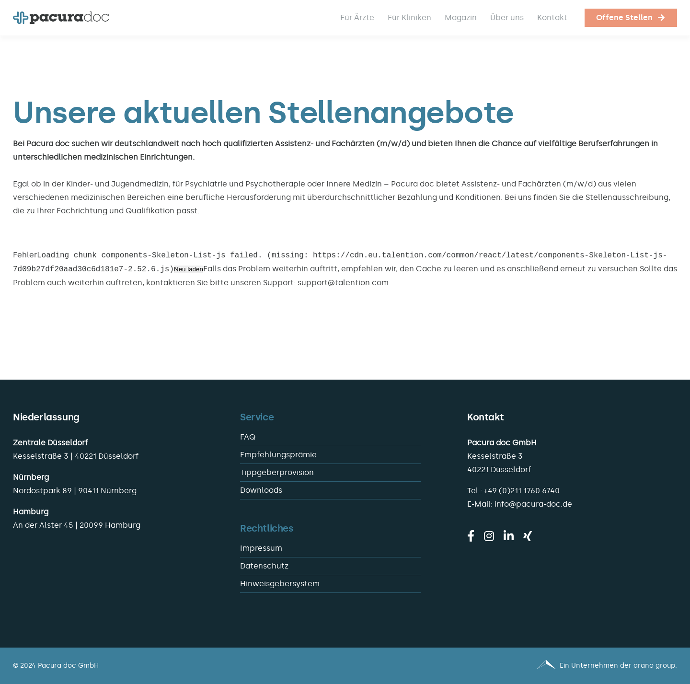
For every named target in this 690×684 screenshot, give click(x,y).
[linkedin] (509, 536)
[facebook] (470, 536)
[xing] (527, 536)
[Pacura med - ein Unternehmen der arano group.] (515, 665)
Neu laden (188, 269)
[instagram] (489, 536)
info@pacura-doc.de (533, 504)
